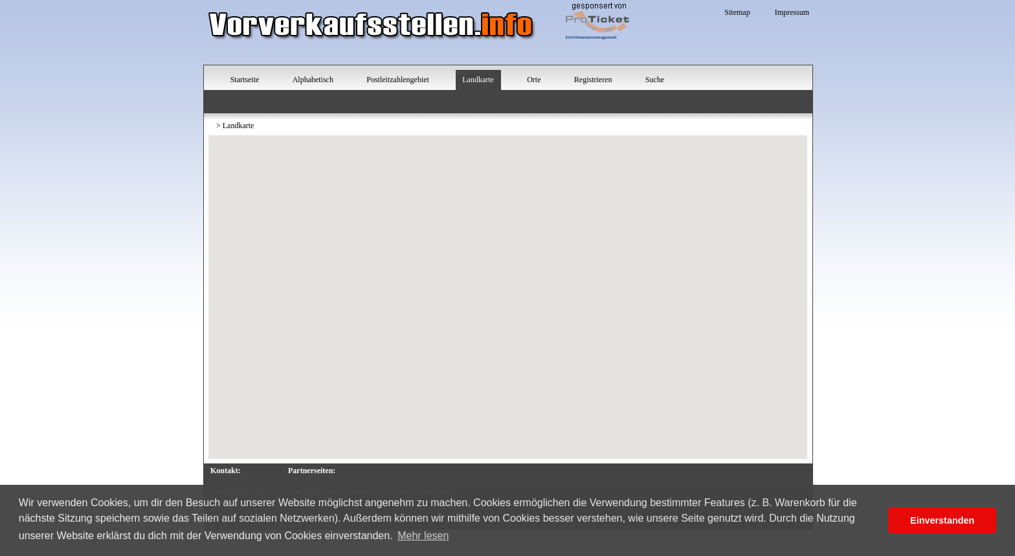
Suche (654, 79)
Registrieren (593, 79)
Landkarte (478, 79)
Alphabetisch (313, 79)
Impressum (792, 12)
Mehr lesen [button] (423, 535)
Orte (534, 79)
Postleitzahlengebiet (397, 79)
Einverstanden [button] (942, 520)
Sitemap (737, 12)
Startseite (245, 79)
